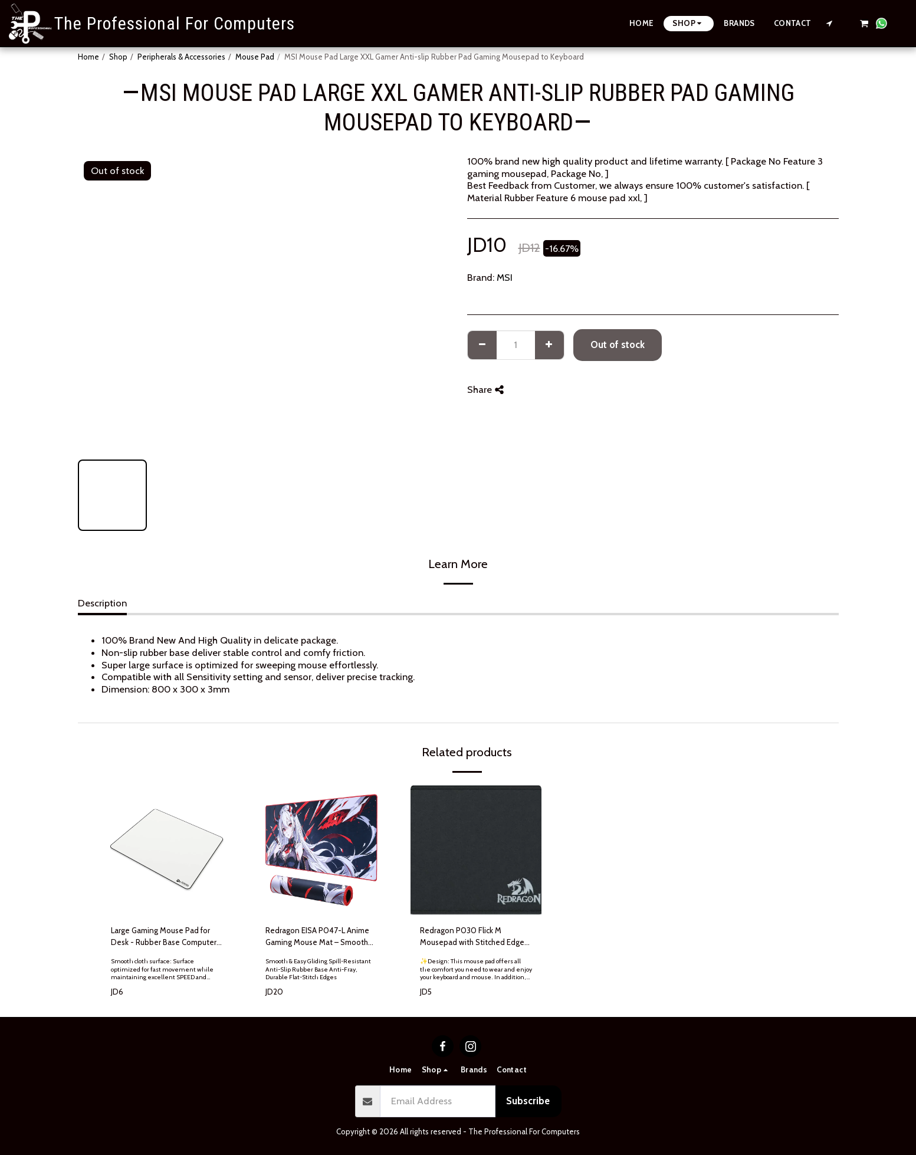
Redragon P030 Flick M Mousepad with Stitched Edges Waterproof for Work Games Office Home (474, 937)
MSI (505, 277)
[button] (830, 23)
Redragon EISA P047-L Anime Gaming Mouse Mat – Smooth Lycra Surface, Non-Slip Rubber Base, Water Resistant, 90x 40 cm (318, 937)
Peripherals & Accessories (181, 56)
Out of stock (617, 344)
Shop (118, 56)
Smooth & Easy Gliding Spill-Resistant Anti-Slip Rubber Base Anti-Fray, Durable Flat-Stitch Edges (318, 968)
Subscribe (528, 1101)
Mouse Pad (254, 56)
